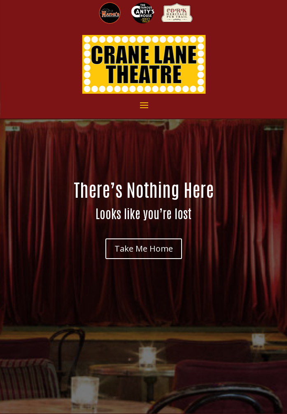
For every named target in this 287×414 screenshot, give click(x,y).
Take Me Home (143, 248)
